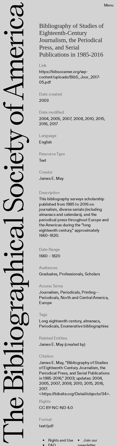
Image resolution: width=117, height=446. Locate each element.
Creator (46, 172)
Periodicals (70, 292)
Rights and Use (60, 440)
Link (42, 65)
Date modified (51, 112)
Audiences (48, 267)
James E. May (51, 178)
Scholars (92, 274)
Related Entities (53, 338)
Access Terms (51, 285)
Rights (44, 401)
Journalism (48, 292)
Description (49, 192)
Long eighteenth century (60, 321)
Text (42, 160)
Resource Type (52, 153)
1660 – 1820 (49, 256)
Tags (43, 314)
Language (47, 135)
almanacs (91, 321)
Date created (50, 94)
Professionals (71, 274)
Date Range (49, 249)
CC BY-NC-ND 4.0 (56, 407)
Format (45, 419)
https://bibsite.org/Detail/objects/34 (74, 394)
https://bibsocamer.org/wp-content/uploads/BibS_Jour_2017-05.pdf (69, 77)
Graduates (48, 274)
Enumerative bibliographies (84, 326)
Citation (46, 356)
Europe (45, 302)
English (45, 142)
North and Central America (84, 297)
